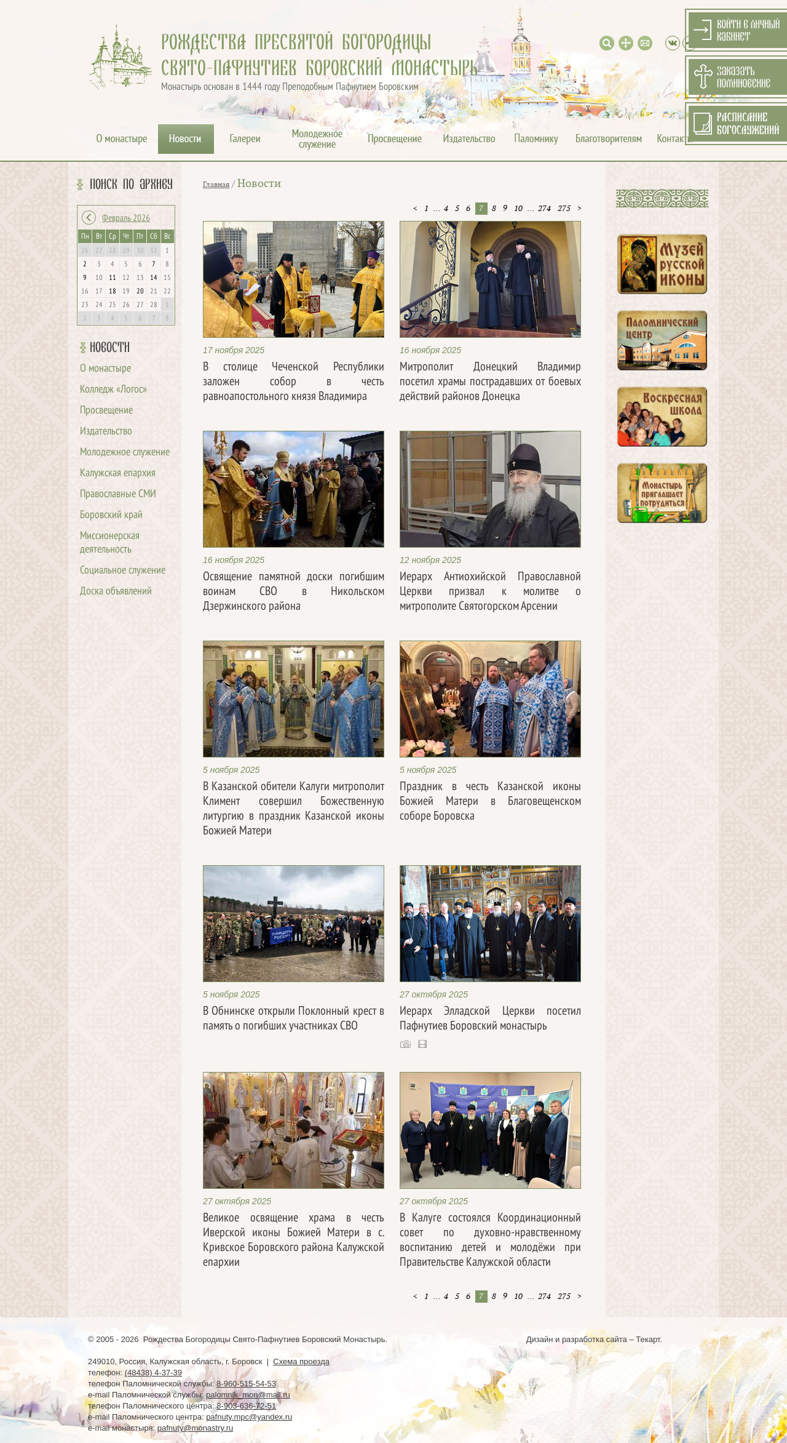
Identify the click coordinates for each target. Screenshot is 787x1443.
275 (564, 209)
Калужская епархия (118, 473)
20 (140, 292)
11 (112, 278)
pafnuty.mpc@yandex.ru (249, 1416)
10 (518, 209)
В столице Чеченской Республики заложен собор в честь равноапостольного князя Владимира (293, 382)
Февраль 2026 (126, 218)
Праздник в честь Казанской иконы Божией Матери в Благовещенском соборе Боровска (490, 801)
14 (153, 278)
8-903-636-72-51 (246, 1405)
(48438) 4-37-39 (153, 1372)
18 (112, 292)
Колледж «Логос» (113, 390)
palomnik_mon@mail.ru (248, 1394)
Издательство (106, 431)
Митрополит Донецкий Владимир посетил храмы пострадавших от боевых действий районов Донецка (490, 382)
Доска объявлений (116, 591)
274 (544, 209)
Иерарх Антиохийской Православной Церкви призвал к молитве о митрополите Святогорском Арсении (490, 592)
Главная (216, 184)
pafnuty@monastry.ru (195, 1428)
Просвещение (106, 411)
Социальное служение (122, 571)
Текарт (648, 1339)
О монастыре (105, 369)
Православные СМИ (118, 494)
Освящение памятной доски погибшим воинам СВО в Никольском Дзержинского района (293, 592)
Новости (110, 347)
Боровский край (111, 515)
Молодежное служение (125, 452)
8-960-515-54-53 (246, 1383)
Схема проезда (301, 1361)
